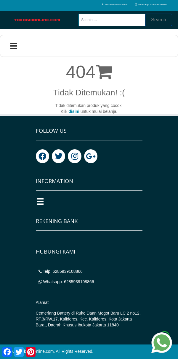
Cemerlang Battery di (56, 313)
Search (158, 19)
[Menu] (13, 46)
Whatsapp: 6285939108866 (151, 4)
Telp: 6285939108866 (114, 4)
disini (73, 111)
